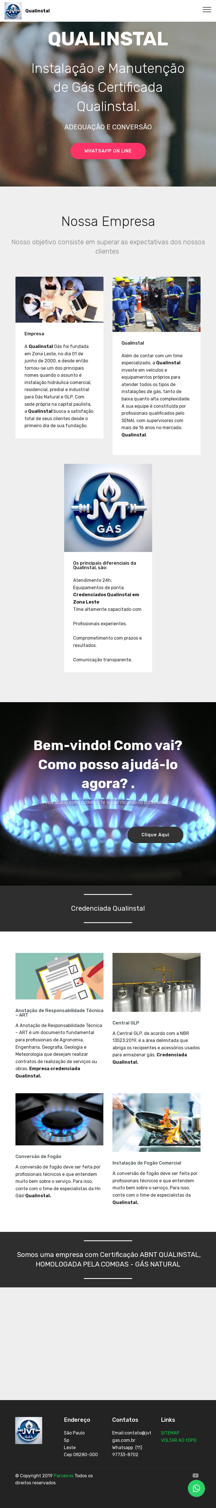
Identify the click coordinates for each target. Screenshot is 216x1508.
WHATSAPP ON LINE (108, 151)
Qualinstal (37, 11)
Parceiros (63, 1475)
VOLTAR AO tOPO (179, 1440)
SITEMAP (171, 1433)
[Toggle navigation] (207, 9)
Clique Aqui (155, 834)
